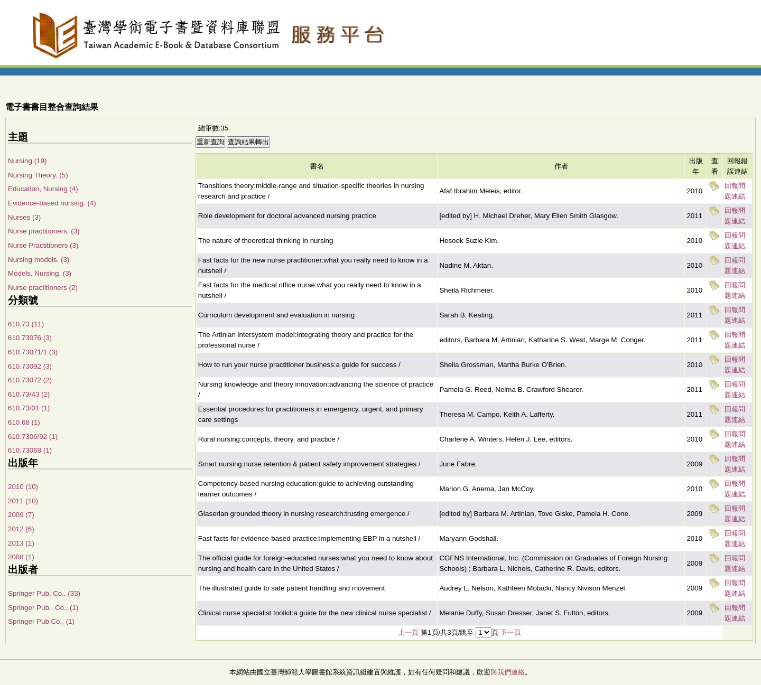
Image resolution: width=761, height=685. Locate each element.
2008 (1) (21, 557)
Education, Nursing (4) (43, 189)
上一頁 (408, 632)
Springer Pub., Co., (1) (43, 608)
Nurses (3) (24, 217)
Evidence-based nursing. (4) (52, 203)
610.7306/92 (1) (33, 436)
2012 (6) (21, 529)
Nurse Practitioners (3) (43, 245)
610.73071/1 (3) (33, 352)
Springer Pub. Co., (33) (44, 593)
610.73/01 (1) (29, 408)
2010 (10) (23, 487)
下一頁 (510, 632)
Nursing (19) (27, 161)
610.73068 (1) (30, 450)
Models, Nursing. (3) (39, 273)
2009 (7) (21, 515)
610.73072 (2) (30, 380)
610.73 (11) (26, 324)
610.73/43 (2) (29, 394)
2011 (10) (23, 501)
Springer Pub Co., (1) (41, 621)
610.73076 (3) (30, 338)
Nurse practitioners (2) (43, 288)
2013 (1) (21, 543)
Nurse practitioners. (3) (44, 231)
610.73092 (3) (30, 366)
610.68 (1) (24, 422)
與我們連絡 (507, 672)
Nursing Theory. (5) (38, 175)
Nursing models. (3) (38, 260)
